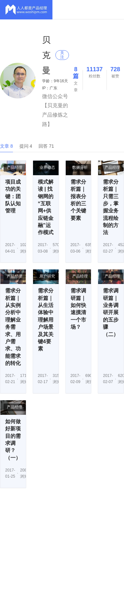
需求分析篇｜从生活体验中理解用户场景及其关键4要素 (45, 319)
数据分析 (80, 167)
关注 (62, 55)
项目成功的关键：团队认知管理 (13, 196)
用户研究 (47, 276)
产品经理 (14, 167)
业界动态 (47, 167)
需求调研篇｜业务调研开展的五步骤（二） (110, 312)
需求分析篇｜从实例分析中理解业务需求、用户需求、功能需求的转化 (13, 327)
